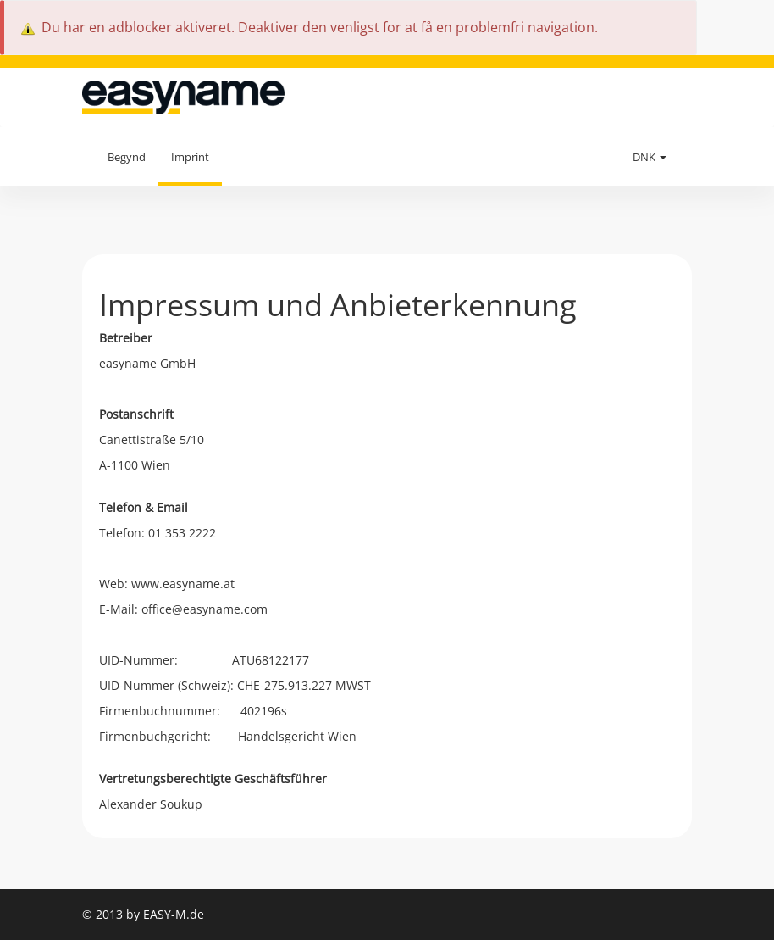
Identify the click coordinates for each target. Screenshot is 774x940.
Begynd (127, 156)
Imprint (190, 156)
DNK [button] (649, 156)
